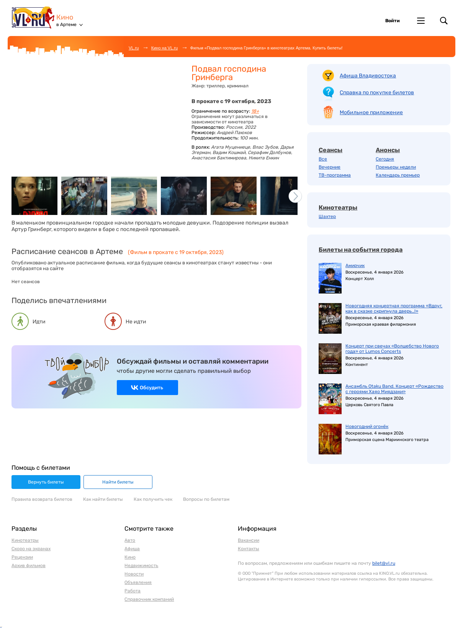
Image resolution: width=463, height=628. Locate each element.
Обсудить (151, 387)
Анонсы (388, 150)
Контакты (248, 548)
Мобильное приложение (371, 112)
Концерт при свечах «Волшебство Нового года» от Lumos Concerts (392, 348)
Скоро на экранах (31, 548)
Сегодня (385, 159)
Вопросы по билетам (206, 499)
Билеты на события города (360, 249)
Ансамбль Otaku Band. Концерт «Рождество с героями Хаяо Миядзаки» (394, 389)
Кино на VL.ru (164, 48)
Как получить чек (153, 499)
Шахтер (327, 216)
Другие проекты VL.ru (420, 21)
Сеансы (330, 150)
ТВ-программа (335, 175)
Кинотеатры (338, 207)
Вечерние (329, 167)
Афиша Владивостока (368, 75)
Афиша (132, 548)
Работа (132, 591)
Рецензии (22, 557)
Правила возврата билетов (41, 499)
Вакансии (248, 540)
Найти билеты (118, 482)
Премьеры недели (396, 167)
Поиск (443, 21)
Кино (64, 17)
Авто (129, 540)
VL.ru (33, 17)
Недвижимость (141, 565)
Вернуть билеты (46, 482)
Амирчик (355, 265)
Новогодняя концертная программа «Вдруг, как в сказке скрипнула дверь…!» (393, 308)
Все (323, 159)
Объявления (138, 582)
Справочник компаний (149, 599)
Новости (134, 574)
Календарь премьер (398, 175)
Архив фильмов (28, 565)
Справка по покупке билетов (377, 92)
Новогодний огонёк (366, 426)
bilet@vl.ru (383, 563)
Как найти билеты (103, 499)
